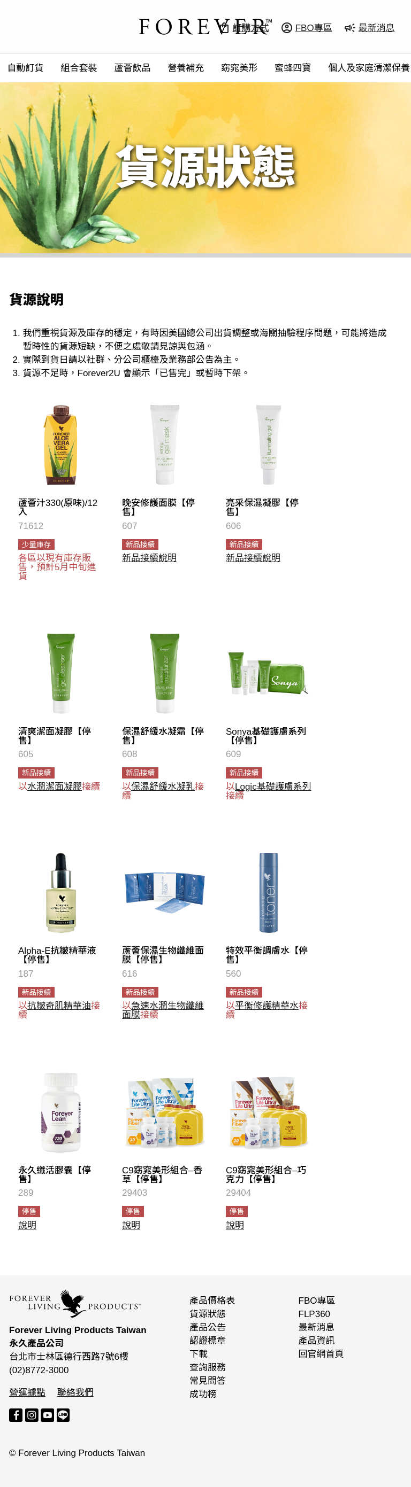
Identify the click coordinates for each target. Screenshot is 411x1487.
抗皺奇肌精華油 (59, 1006)
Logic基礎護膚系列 (273, 787)
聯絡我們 (75, 1393)
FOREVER (205, 27)
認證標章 (207, 1341)
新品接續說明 (149, 558)
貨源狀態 (207, 1314)
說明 (27, 1225)
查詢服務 (207, 1368)
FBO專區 (317, 1301)
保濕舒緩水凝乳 (163, 787)
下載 (198, 1354)
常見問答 (207, 1381)
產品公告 (207, 1327)
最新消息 (317, 1327)
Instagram (32, 1415)
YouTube (47, 1415)
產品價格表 (212, 1301)
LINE (63, 1415)
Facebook (15, 1415)
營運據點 (27, 1393)
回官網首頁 (321, 1354)
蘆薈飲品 (132, 68)
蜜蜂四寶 (293, 68)
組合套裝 (79, 68)
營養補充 (186, 68)
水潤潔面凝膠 (54, 787)
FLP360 (315, 1314)
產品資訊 (317, 1341)
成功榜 (203, 1394)
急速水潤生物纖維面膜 (163, 1010)
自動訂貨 (25, 68)
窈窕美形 (239, 68)
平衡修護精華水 (267, 1006)
